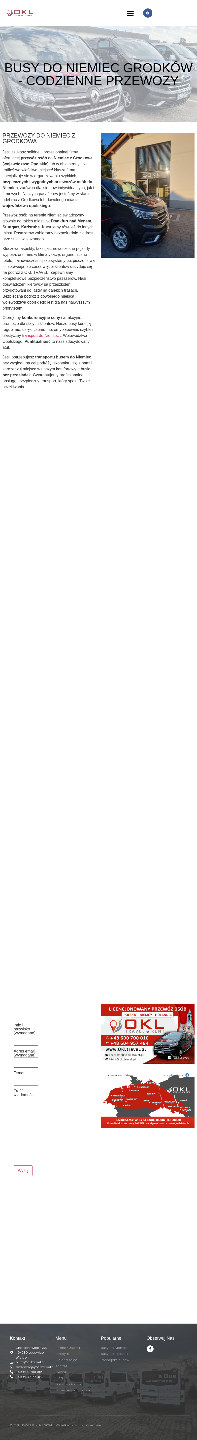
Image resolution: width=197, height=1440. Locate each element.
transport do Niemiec (40, 335)
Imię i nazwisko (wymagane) (26, 1032)
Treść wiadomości (26, 1125)
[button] (130, 13)
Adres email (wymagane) (26, 1056)
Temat (26, 1076)
